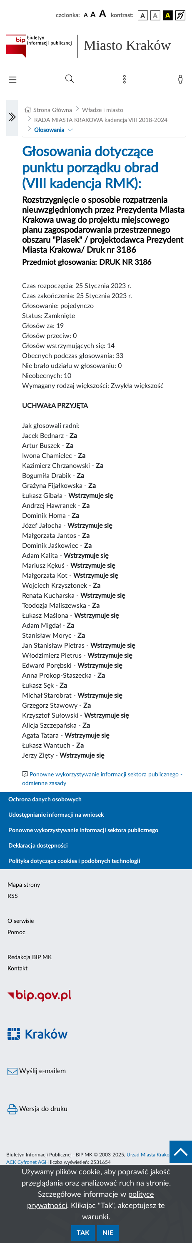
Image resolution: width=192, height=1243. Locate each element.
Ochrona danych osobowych (45, 800)
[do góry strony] (181, 1152)
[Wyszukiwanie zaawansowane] (69, 79)
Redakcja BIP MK (29, 957)
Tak (83, 1233)
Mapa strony (23, 885)
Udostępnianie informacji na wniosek (56, 815)
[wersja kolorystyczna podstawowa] (142, 15)
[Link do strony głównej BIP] (96, 46)
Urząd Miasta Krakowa (151, 1154)
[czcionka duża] (103, 14)
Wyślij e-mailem (36, 1071)
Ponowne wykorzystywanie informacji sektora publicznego (83, 830)
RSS (12, 896)
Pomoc (16, 932)
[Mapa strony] (126, 81)
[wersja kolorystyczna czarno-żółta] (167, 15)
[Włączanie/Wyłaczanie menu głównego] (12, 80)
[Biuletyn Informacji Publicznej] (96, 1000)
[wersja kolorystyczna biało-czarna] (155, 15)
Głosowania (49, 130)
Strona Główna (52, 110)
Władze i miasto (102, 110)
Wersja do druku (37, 1109)
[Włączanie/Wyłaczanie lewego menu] (12, 118)
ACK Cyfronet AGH (27, 1162)
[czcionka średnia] (93, 15)
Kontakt (17, 969)
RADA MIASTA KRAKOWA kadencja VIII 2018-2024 (100, 120)
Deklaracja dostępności (38, 846)
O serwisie (20, 921)
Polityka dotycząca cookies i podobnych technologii (74, 861)
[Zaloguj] (182, 81)
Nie (107, 1233)
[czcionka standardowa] (86, 15)
